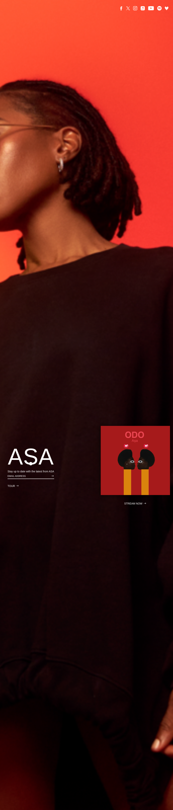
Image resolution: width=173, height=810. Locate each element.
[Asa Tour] (13, 486)
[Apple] (143, 8)
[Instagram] (135, 8)
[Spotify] (159, 8)
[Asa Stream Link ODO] (135, 460)
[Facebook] (121, 8)
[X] (128, 8)
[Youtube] (151, 8)
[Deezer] (166, 8)
